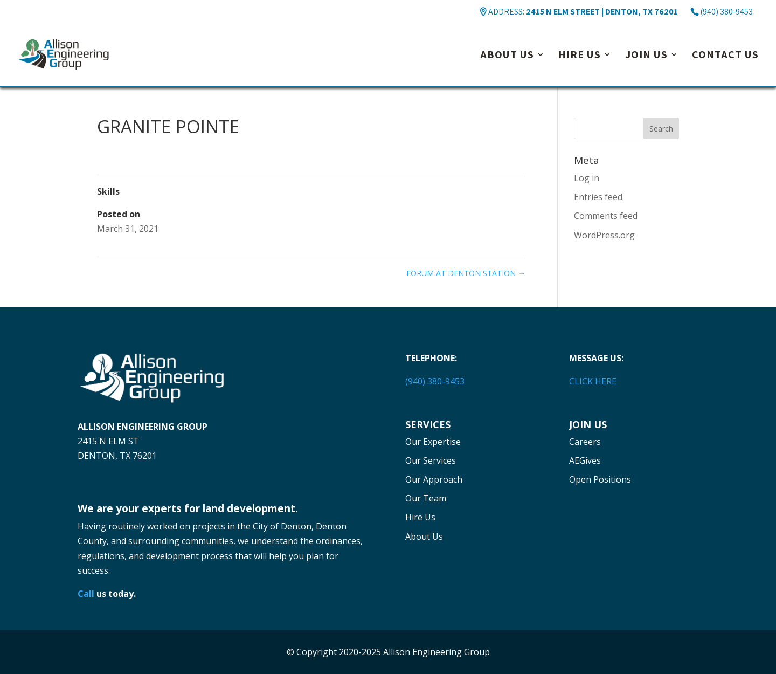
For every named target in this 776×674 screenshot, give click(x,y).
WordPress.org (604, 235)
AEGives (585, 460)
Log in (586, 178)
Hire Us (579, 56)
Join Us (646, 56)
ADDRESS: (583, 11)
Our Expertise (433, 442)
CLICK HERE (592, 381)
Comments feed (606, 216)
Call (86, 594)
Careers (585, 442)
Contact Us (725, 56)
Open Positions (600, 479)
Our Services (430, 460)
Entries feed (598, 197)
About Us (507, 56)
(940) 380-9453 (726, 11)
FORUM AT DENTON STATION (465, 273)
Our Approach (433, 479)
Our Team (425, 498)
